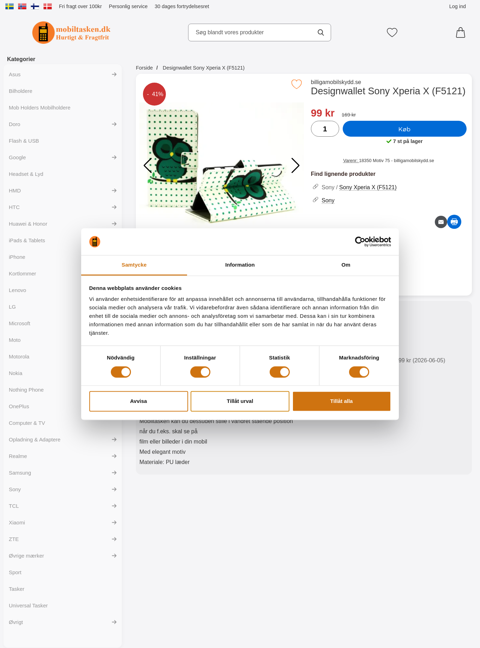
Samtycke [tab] (134, 265)
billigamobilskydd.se (336, 82)
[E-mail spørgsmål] (441, 222)
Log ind (457, 6)
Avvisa (138, 401)
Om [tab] (345, 265)
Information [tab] (240, 265)
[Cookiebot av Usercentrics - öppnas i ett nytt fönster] (360, 241)
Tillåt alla (341, 401)
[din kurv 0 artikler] (462, 32)
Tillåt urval (240, 401)
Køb (404, 129)
